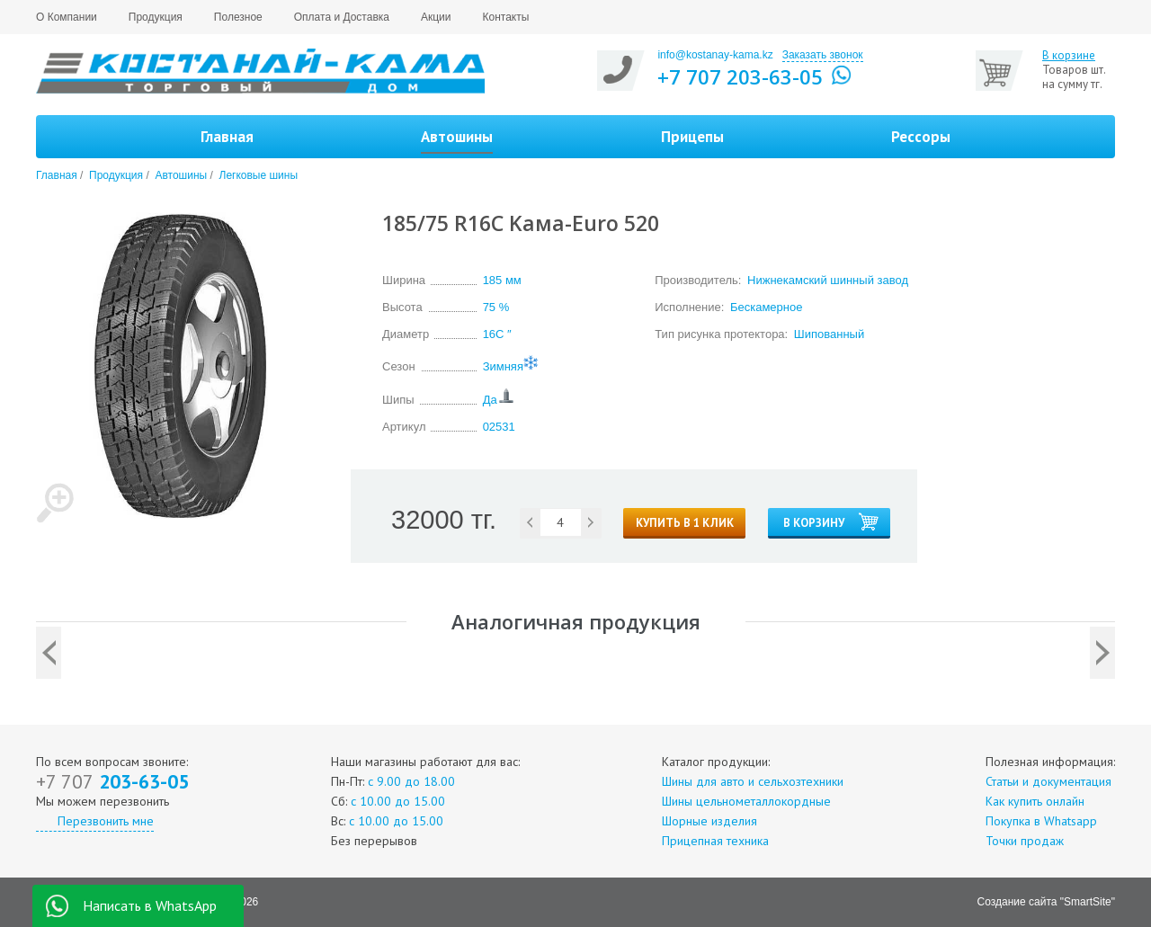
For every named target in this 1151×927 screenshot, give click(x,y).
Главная (227, 137)
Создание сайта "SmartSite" (1046, 902)
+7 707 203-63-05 (740, 76)
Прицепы (692, 137)
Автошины (181, 175)
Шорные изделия (709, 821)
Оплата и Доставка (341, 17)
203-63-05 (112, 781)
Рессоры (920, 137)
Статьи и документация (1048, 781)
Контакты (506, 17)
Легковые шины (259, 175)
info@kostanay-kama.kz (714, 55)
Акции (436, 17)
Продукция (156, 17)
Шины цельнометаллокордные (746, 801)
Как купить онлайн (1035, 801)
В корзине (1068, 56)
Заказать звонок (822, 55)
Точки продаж (1025, 841)
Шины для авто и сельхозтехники (752, 781)
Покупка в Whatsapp (1041, 821)
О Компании (66, 17)
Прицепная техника (715, 841)
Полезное (238, 17)
